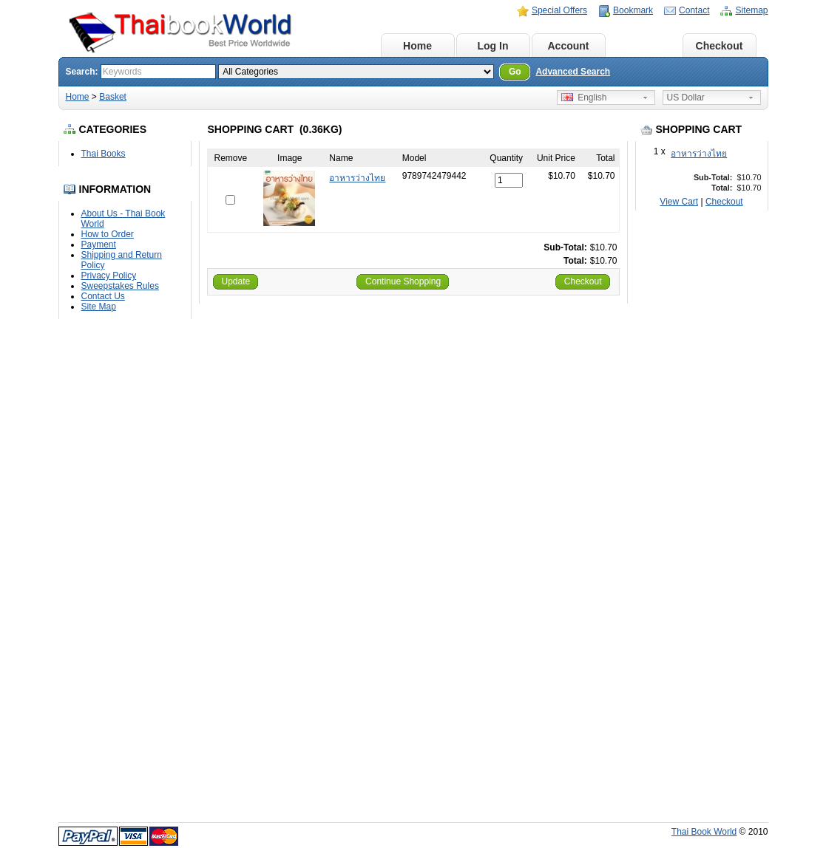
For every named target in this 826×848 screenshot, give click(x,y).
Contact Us (103, 296)
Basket (644, 46)
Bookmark (633, 10)
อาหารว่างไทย (699, 153)
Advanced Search (572, 71)
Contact (694, 10)
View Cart (679, 201)
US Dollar (686, 97)
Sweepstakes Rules (120, 286)
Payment (98, 244)
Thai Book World (704, 832)
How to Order (107, 234)
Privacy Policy (109, 275)
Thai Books (103, 153)
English (584, 97)
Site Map (98, 306)
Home (417, 46)
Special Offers (559, 10)
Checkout (719, 46)
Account (568, 46)
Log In (493, 46)
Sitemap (751, 10)
